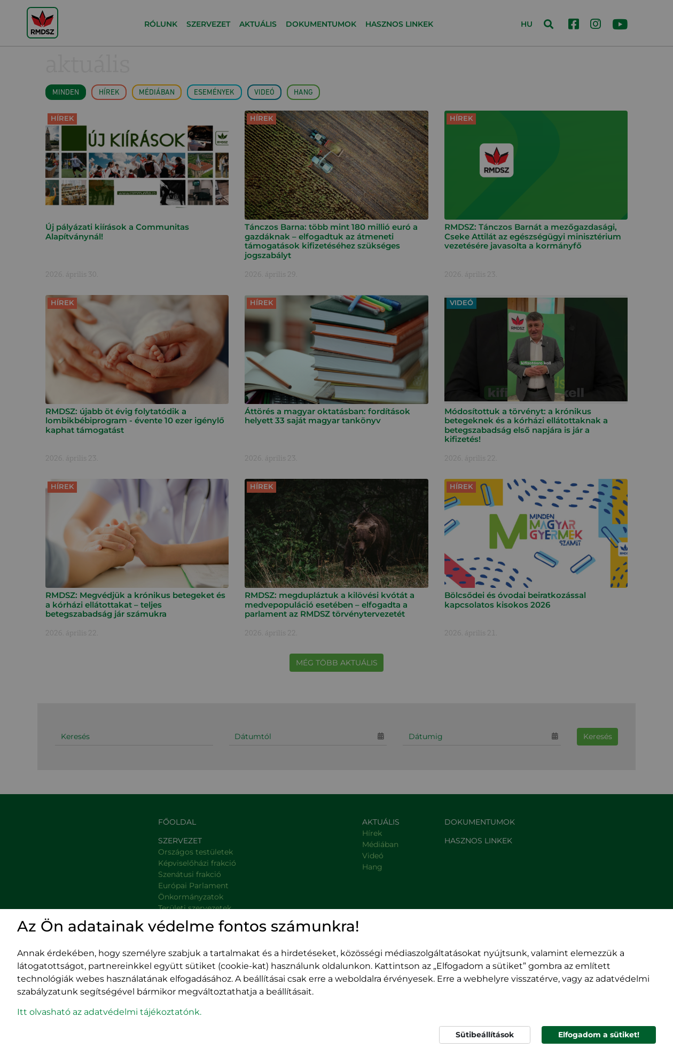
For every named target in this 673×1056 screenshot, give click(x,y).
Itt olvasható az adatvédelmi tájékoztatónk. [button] (109, 1012)
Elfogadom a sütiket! (598, 1034)
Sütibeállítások (485, 1034)
